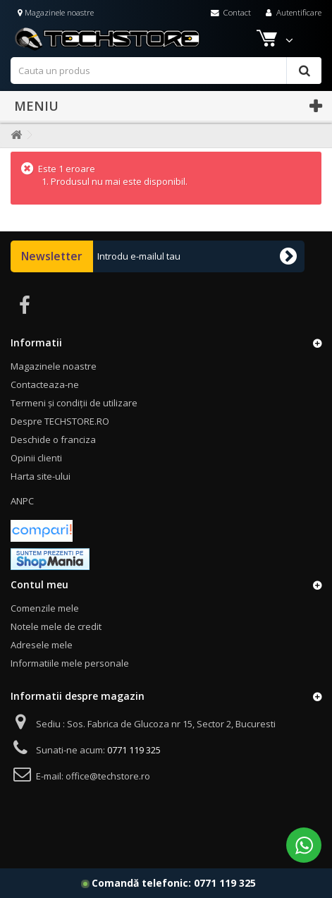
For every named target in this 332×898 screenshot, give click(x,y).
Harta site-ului (40, 476)
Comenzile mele (45, 608)
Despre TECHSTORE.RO (60, 421)
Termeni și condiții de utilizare (74, 402)
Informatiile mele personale (70, 663)
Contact (230, 12)
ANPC (22, 500)
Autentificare (292, 12)
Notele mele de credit (56, 626)
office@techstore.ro (108, 776)
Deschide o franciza (53, 439)
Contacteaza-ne (45, 384)
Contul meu (39, 584)
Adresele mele (42, 644)
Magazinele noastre (56, 12)
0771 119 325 (225, 883)
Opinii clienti (36, 457)
